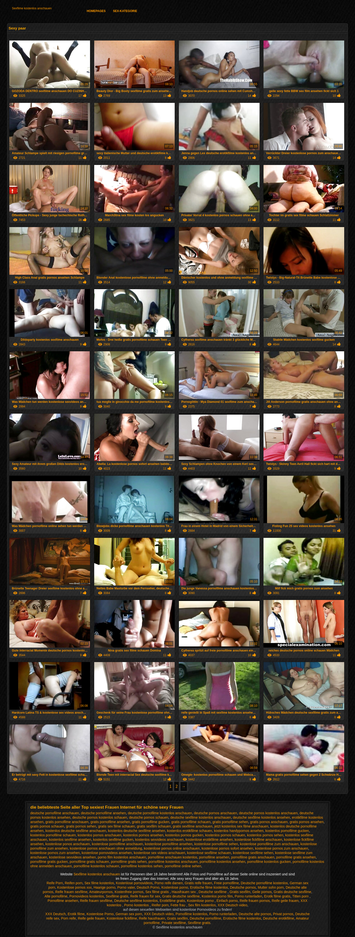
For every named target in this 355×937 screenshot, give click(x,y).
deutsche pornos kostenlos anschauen (268, 813)
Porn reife (68, 918)
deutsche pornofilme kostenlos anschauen (160, 813)
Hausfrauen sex (184, 892)
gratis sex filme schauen (116, 826)
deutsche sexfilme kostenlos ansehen (261, 817)
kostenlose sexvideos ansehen (72, 857)
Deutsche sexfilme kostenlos (136, 901)
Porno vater (126, 887)
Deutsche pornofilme (205, 918)
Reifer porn (160, 905)
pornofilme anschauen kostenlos (172, 857)
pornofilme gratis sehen (129, 862)
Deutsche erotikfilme (278, 918)
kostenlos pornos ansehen (143, 835)
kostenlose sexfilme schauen (209, 853)
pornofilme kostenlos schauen (96, 866)
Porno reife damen (169, 883)
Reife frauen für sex (145, 896)
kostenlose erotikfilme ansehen (209, 840)
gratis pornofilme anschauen (67, 822)
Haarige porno (104, 887)
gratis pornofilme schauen (190, 822)
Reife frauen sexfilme (71, 892)
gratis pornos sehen (81, 826)
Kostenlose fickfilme (122, 918)
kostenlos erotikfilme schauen (189, 831)
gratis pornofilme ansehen (110, 822)
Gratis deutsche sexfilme (292, 892)
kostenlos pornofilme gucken (287, 831)
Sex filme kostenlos (99, 883)
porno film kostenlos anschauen (122, 857)
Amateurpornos (101, 892)
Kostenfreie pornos (129, 892)
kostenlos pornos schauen (225, 835)
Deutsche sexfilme (213, 892)
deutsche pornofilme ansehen (103, 813)
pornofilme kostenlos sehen (142, 866)
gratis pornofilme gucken (151, 822)
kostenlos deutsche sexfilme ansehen (136, 831)
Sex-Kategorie (125, 11)
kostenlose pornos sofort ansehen (227, 848)
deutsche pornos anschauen (215, 813)
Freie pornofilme (226, 883)
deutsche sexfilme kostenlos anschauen (200, 817)
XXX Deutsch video (232, 905)
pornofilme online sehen (183, 866)
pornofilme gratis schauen (89, 862)
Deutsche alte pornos (255, 914)
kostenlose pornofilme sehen (216, 844)
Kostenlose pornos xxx (74, 887)
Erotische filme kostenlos (209, 887)
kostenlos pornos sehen (265, 835)
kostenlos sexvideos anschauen (159, 840)
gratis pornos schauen (47, 826)
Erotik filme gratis (277, 896)
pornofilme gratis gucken (49, 862)
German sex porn (129, 914)
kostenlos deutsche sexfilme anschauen (75, 831)
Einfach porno (227, 901)
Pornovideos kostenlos (86, 896)
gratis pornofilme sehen (230, 822)
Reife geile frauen (285, 901)
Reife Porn (55, 883)
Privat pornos (283, 914)
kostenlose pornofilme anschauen (117, 844)
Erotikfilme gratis (172, 901)
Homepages (96, 11)
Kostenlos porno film (217, 896)
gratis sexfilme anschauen (192, 826)
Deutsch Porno (148, 887)
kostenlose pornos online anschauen (172, 848)
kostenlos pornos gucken (184, 835)
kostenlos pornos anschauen (99, 835)
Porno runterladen (248, 896)
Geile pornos (262, 892)
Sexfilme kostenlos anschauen (32, 8)
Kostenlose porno (174, 887)
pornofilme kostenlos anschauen (173, 862)
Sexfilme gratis (117, 896)
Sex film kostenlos (202, 905)
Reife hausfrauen (152, 918)
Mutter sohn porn (271, 887)
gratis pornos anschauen (269, 822)
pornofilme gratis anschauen (252, 857)
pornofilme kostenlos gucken (269, 862)
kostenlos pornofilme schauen (53, 835)
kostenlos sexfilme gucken (113, 840)
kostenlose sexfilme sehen (253, 853)
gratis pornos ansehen (306, 822)
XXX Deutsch (55, 914)
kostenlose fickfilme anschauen (258, 840)
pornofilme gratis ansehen (296, 857)
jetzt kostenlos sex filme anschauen (241, 826)
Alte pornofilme (55, 896)
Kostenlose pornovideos (134, 883)
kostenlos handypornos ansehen (238, 831)
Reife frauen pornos (255, 901)
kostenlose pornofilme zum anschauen (269, 844)
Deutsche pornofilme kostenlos (264, 883)
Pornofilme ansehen (63, 901)
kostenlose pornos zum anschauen (281, 848)
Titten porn (300, 896)
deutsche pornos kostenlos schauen (99, 817)
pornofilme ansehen (214, 857)
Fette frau (178, 905)
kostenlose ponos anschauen (67, 844)
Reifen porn (73, 883)
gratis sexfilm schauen (154, 826)
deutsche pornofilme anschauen (54, 813)
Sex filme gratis (157, 892)
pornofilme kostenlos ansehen (222, 862)
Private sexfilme (174, 923)
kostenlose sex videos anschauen (159, 853)
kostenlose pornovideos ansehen (107, 853)
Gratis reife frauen (198, 883)
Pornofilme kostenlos (191, 914)
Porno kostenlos (137, 905)
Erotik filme (76, 914)
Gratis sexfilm (240, 892)
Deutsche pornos (243, 887)
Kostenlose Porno (100, 914)
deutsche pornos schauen (148, 817)
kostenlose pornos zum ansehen (55, 853)
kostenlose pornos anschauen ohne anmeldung (106, 848)
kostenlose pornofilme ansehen (169, 844)
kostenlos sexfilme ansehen (70, 840)
